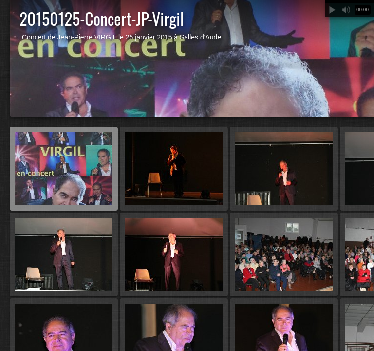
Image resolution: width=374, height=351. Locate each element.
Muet (346, 10)
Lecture (332, 10)
